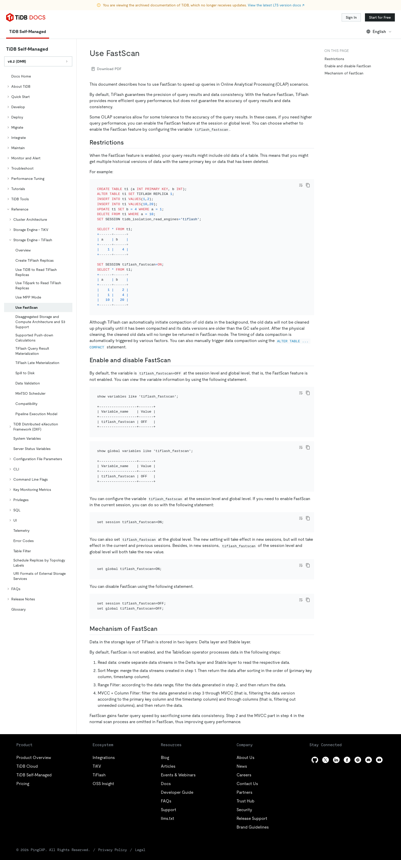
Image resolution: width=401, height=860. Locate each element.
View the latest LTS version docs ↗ (276, 5)
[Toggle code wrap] (300, 185)
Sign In (351, 17)
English (379, 31)
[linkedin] (336, 718)
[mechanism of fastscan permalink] (162, 587)
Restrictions (334, 59)
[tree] (38, 343)
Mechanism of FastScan (344, 73)
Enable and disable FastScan (348, 66)
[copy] (307, 185)
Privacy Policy (90, 808)
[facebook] (347, 718)
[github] (314, 718)
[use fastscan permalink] (144, 53)
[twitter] (325, 718)
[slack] (357, 718)
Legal (112, 808)
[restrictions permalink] (128, 142)
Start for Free (380, 17)
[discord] (368, 718)
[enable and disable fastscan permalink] (175, 353)
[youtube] (379, 718)
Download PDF (106, 69)
